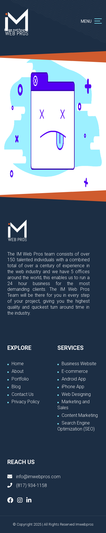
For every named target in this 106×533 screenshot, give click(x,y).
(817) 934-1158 (31, 485)
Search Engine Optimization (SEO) (76, 426)
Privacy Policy (26, 401)
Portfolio (20, 379)
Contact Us (23, 394)
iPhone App (73, 386)
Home (18, 363)
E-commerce (75, 371)
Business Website (79, 363)
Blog (16, 386)
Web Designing (76, 394)
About (17, 371)
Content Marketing (80, 415)
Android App (74, 379)
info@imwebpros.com (38, 476)
